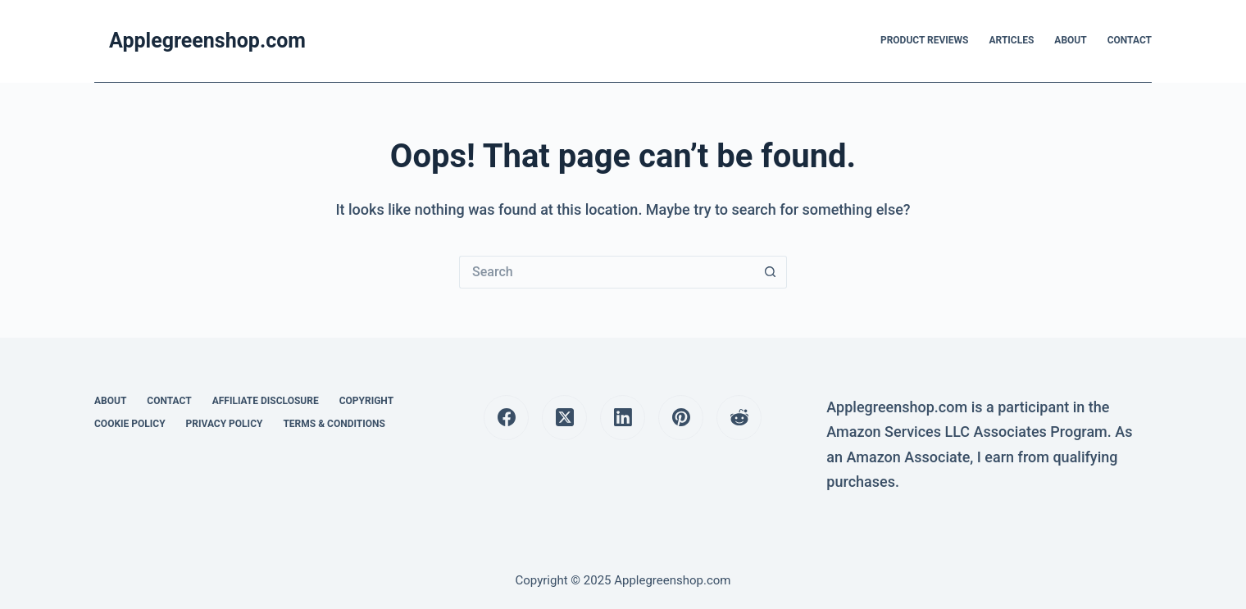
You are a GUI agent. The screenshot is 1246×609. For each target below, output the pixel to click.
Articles (1012, 40)
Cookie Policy (130, 423)
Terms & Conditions (333, 423)
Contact (1129, 40)
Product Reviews (924, 40)
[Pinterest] (680, 417)
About (1070, 40)
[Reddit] (739, 417)
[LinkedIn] (622, 417)
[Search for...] (606, 272)
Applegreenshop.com (207, 40)
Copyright (366, 401)
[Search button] (770, 272)
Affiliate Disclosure (265, 401)
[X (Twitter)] (564, 417)
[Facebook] (506, 417)
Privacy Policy (224, 423)
